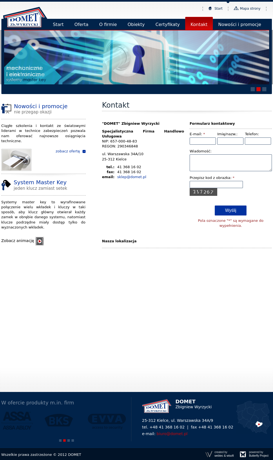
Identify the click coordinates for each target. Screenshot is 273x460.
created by (224, 454)
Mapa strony (250, 9)
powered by (259, 454)
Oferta (82, 24)
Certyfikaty (167, 24)
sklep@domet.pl (131, 177)
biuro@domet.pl (172, 434)
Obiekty (136, 24)
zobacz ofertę (67, 151)
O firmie (108, 24)
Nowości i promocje (239, 24)
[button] (253, 89)
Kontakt (198, 24)
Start (218, 9)
